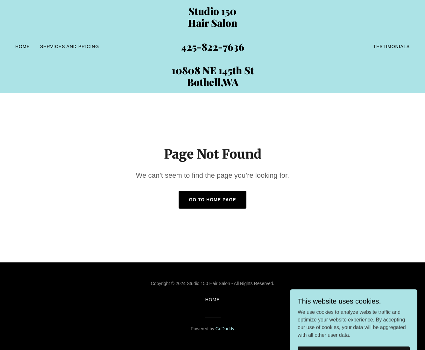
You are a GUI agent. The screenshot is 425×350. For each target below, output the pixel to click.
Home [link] (22, 46)
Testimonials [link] (391, 46)
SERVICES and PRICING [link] (69, 46)
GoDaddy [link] (225, 328)
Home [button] (212, 299)
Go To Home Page (212, 199)
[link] (212, 84)
